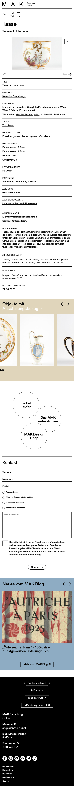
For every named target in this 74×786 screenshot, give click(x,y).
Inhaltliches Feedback (15, 502)
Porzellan (7, 136)
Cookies (5, 781)
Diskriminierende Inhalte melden (19, 497)
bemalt (25, 136)
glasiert (34, 136)
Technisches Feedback (15, 508)
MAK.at (37, 690)
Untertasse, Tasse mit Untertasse (19, 203)
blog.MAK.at (37, 697)
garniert (17, 136)
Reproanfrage (12, 492)
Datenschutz (7, 770)
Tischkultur (8, 125)
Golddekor (44, 136)
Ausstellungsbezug (20, 308)
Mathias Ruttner (24, 114)
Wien (5, 110)
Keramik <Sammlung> (14, 96)
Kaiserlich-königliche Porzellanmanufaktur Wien (41, 107)
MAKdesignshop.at (37, 704)
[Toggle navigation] (68, 4)
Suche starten (37, 682)
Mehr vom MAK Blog (37, 670)
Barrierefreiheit (8, 777)
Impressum (7, 773)
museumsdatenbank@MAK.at (15, 735)
